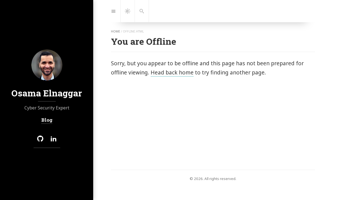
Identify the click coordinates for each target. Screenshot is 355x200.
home (115, 31)
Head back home (172, 72)
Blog (46, 120)
